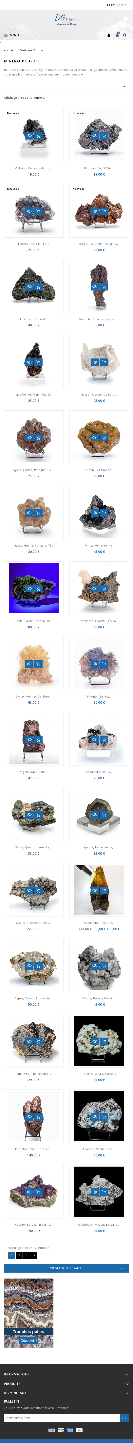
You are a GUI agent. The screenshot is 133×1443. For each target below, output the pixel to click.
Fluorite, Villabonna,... (99, 470)
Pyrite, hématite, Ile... (99, 545)
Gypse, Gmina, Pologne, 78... (34, 545)
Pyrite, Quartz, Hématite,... (33, 847)
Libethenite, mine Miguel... (33, 394)
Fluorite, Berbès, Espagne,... (33, 1224)
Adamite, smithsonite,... (99, 1149)
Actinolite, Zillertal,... (34, 319)
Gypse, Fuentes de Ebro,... (99, 394)
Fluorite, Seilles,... (99, 696)
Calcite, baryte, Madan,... (99, 998)
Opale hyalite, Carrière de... (33, 621)
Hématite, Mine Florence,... (33, 1149)
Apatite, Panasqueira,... (99, 847)
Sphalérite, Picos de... (99, 923)
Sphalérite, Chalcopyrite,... (34, 1074)
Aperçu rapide (29, 136)
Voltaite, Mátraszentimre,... (34, 168)
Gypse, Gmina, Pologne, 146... (33, 470)
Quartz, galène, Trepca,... (33, 923)
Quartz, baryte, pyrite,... (99, 1074)
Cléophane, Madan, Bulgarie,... (99, 1224)
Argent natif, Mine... (34, 772)
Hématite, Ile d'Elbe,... (99, 168)
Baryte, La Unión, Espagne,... (99, 244)
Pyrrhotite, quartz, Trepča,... (99, 621)
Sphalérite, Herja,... (99, 772)
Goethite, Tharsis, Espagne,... (99, 319)
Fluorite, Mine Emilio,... (34, 244)
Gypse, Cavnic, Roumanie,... (34, 998)
